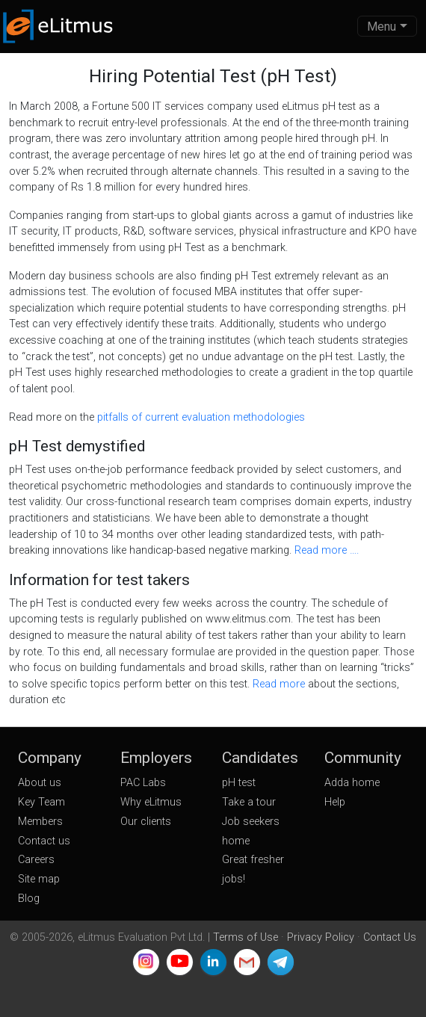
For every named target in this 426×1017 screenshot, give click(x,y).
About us (39, 782)
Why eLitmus (151, 802)
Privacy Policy (320, 937)
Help (334, 802)
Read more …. (326, 550)
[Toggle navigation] (387, 26)
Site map (39, 879)
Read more (280, 684)
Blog (29, 898)
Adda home (352, 782)
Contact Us (389, 937)
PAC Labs (143, 782)
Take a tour (249, 802)
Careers (36, 859)
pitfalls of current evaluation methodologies (201, 417)
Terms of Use (245, 937)
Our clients (145, 821)
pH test (239, 782)
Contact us (44, 841)
